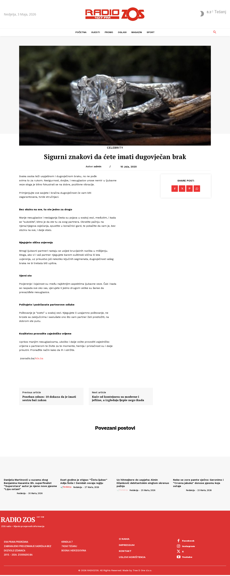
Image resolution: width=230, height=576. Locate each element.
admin (97, 166)
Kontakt (125, 550)
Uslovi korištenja (132, 557)
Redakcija (21, 493)
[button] (215, 32)
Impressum (126, 545)
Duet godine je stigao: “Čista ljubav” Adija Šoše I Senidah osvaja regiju (83, 481)
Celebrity (115, 147)
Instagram (188, 546)
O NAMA (124, 538)
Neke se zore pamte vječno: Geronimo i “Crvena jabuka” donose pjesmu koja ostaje (198, 482)
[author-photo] (10, 493)
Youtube (187, 557)
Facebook (188, 540)
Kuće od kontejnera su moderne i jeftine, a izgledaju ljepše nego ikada (118, 398)
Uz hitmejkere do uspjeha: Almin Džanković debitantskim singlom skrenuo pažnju (143, 482)
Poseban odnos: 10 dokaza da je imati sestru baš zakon (49, 398)
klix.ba (39, 358)
